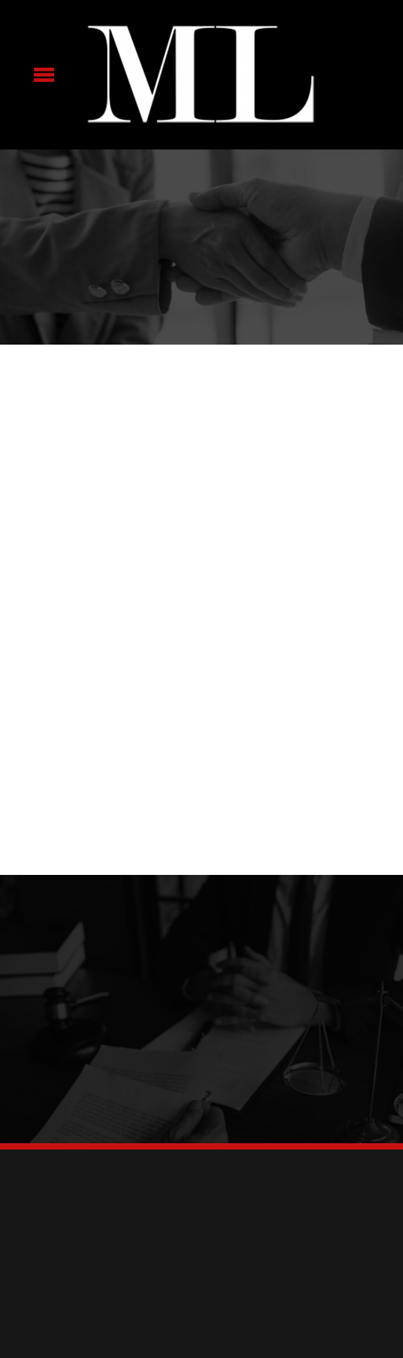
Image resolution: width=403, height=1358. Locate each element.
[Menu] (44, 74)
